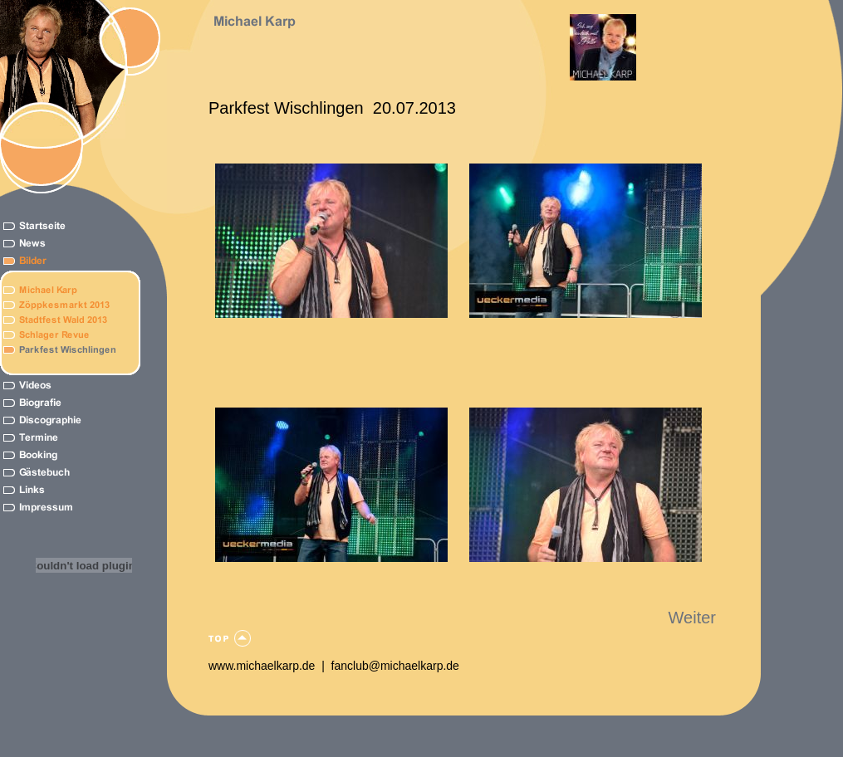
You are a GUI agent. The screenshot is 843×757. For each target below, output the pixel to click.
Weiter (692, 617)
